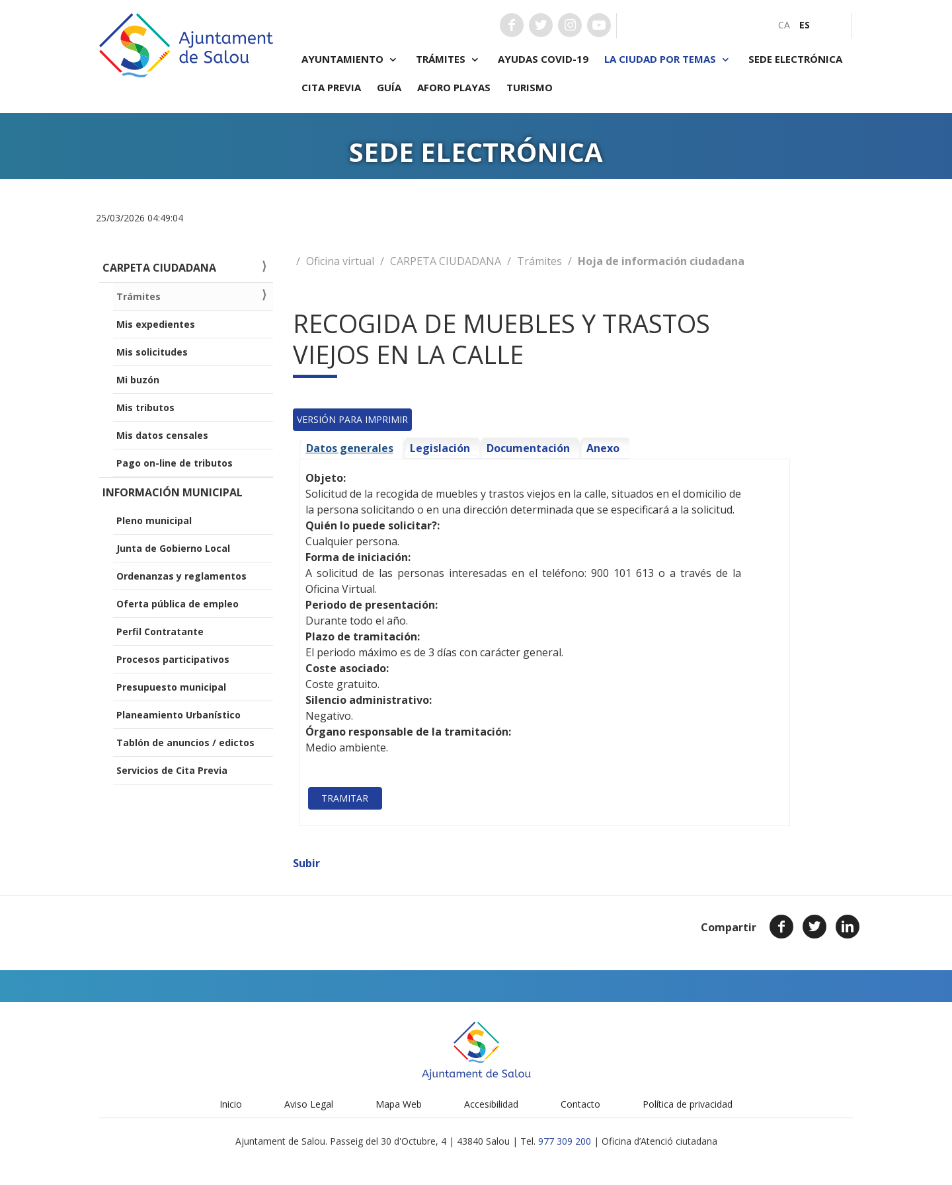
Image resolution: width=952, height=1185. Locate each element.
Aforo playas (454, 87)
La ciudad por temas (668, 59)
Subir (306, 863)
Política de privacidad (688, 1104)
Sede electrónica (795, 58)
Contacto (580, 1104)
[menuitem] (784, 25)
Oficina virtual (340, 261)
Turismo (529, 87)
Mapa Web (399, 1104)
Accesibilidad (491, 1104)
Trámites (449, 59)
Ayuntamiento (350, 59)
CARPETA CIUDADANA (445, 261)
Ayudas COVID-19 (543, 58)
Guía (389, 87)
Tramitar (344, 798)
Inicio (230, 1104)
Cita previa (331, 87)
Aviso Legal (308, 1104)
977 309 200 (564, 1141)
